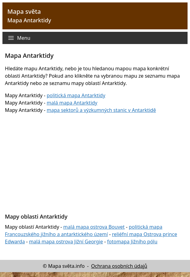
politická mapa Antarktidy (76, 95)
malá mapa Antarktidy (72, 102)
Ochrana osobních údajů (119, 266)
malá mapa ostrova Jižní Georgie (66, 241)
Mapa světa (24, 11)
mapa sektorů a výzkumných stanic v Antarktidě (101, 110)
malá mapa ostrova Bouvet (94, 226)
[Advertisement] (97, 159)
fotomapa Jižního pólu (132, 241)
